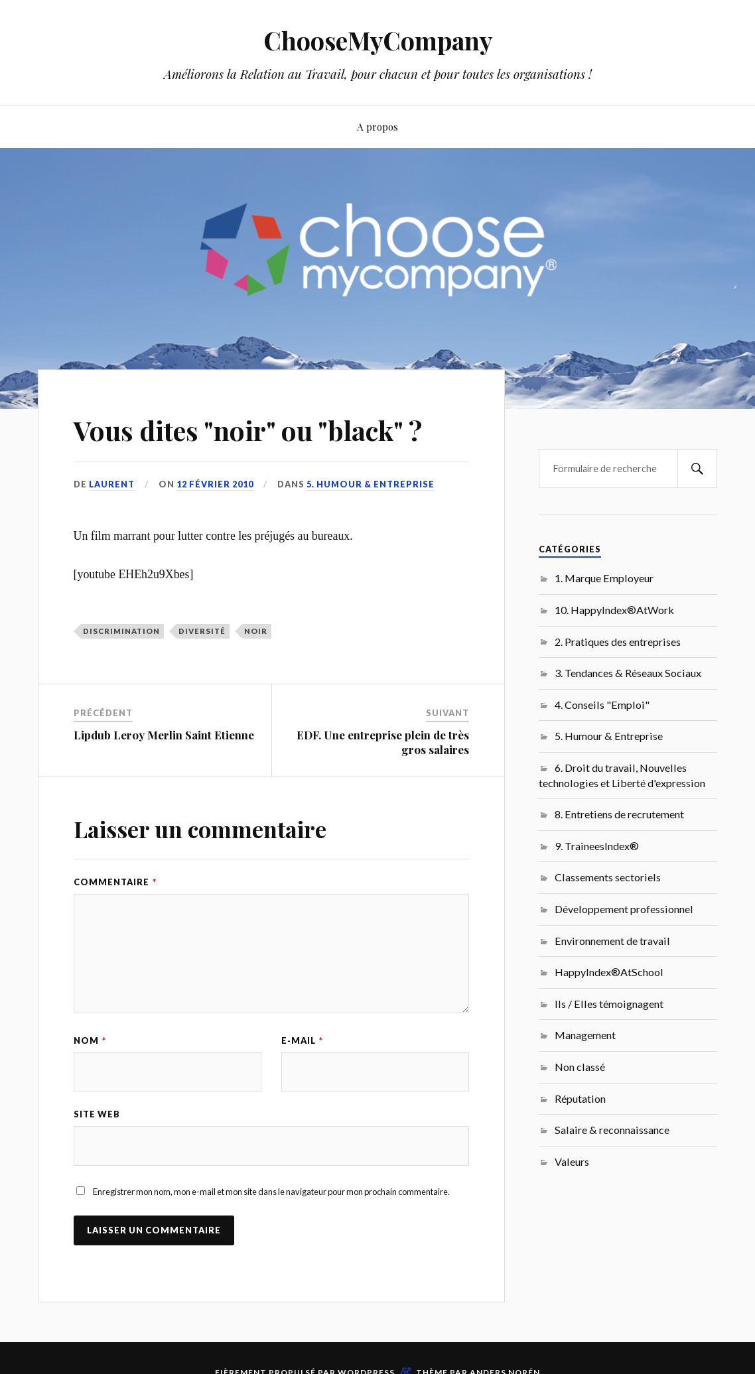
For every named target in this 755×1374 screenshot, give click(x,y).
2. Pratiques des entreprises (618, 641)
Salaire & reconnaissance (612, 1129)
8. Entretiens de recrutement (619, 814)
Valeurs (572, 1161)
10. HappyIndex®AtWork (614, 609)
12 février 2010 (214, 484)
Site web (97, 1114)
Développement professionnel (624, 909)
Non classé (580, 1066)
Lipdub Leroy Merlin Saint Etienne (164, 734)
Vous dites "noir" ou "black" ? (267, 428)
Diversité (202, 631)
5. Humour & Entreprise (371, 484)
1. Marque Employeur (604, 578)
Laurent (112, 484)
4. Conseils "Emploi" (602, 704)
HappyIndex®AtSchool (609, 972)
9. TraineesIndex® (597, 846)
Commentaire (115, 882)
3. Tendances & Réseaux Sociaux (628, 672)
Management (585, 1035)
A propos (377, 126)
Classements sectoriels (608, 877)
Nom (90, 1040)
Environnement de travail (612, 940)
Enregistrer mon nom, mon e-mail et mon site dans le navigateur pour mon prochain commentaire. (271, 1192)
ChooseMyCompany (377, 40)
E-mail (302, 1040)
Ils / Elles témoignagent (609, 1003)
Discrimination (121, 631)
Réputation (580, 1098)
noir (255, 631)
